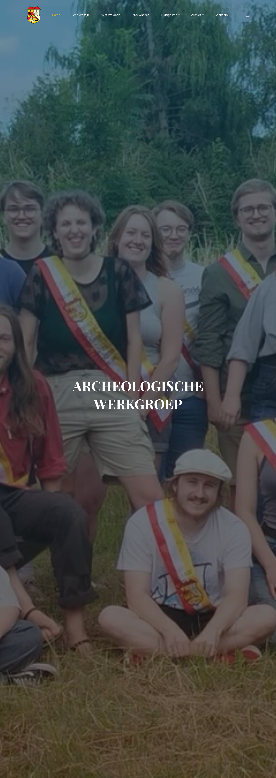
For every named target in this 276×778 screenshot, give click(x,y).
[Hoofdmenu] (245, 15)
